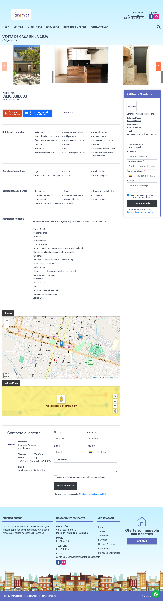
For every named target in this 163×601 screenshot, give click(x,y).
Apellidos (92, 432)
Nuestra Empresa (74, 27)
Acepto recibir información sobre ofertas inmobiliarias (81, 477)
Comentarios (60, 459)
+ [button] (7, 320)
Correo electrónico (135, 161)
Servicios (52, 27)
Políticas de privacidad (109, 553)
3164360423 (134, 18)
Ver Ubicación (53, 405)
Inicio (5, 27)
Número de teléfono (136, 171)
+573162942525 (26, 461)
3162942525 (137, 15)
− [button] (7, 325)
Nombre (58, 432)
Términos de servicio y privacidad (92, 494)
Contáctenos (100, 27)
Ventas (18, 27)
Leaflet (96, 377)
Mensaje (131, 181)
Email (57, 445)
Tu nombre (132, 151)
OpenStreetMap (113, 377)
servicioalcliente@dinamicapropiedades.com (40, 470)
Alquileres (34, 27)
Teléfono (92, 445)
